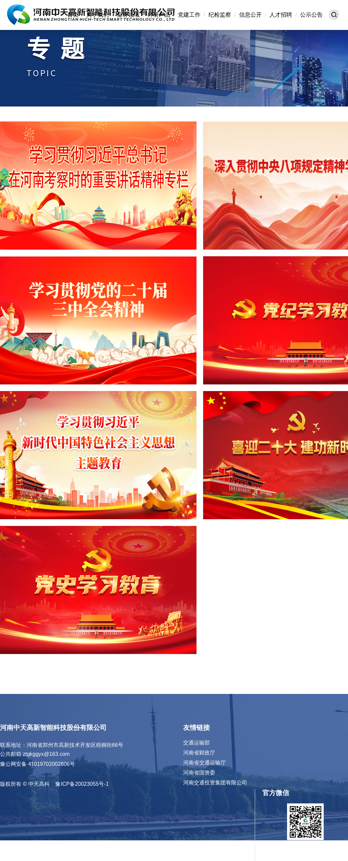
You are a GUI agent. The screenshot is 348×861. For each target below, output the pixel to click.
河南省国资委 (199, 772)
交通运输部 (196, 743)
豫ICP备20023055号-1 (82, 784)
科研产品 (159, 15)
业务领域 (128, 15)
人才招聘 (280, 15)
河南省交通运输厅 (204, 762)
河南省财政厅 (199, 752)
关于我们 (97, 15)
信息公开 (250, 15)
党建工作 (189, 15)
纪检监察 (219, 15)
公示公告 (311, 15)
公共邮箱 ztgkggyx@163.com (35, 754)
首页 (73, 15)
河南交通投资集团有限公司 (215, 782)
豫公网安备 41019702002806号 (37, 764)
